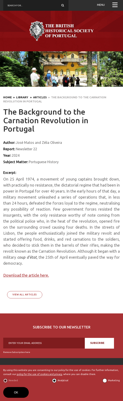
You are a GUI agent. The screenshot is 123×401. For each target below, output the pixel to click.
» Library (20, 97)
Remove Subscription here (16, 352)
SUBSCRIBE (97, 343)
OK (16, 392)
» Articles (38, 97)
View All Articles (24, 294)
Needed (13, 380)
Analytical (63, 380)
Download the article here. (26, 275)
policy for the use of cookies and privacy (39, 374)
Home (7, 97)
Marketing (114, 380)
